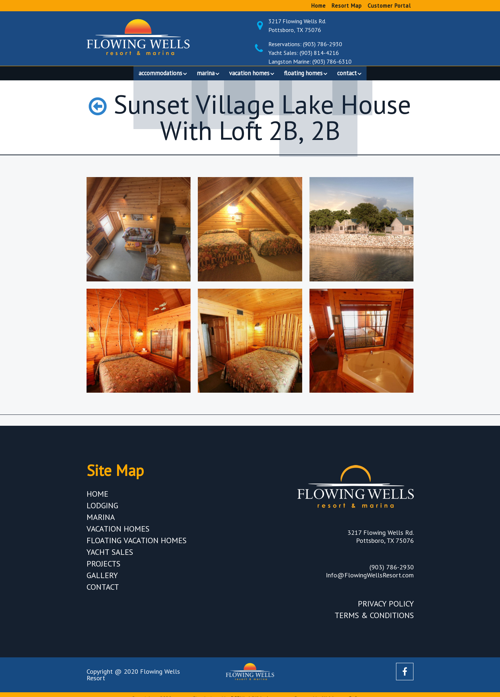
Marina (101, 520)
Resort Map (347, 5)
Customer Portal (389, 5)
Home (318, 5)
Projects (103, 567)
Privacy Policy (386, 607)
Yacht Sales (110, 555)
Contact (103, 590)
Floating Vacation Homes (137, 544)
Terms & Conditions (374, 618)
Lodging (102, 509)
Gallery (102, 578)
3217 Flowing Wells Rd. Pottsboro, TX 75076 (341, 25)
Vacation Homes (118, 532)
